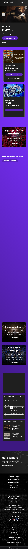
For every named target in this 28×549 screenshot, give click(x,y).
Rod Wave (8, 30)
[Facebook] (13, 502)
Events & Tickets (14, 477)
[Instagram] (11, 502)
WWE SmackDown (12, 104)
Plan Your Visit (14, 482)
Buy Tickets (14, 74)
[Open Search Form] (22, 3)
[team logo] (10, 520)
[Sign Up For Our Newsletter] (14, 137)
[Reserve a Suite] (14, 332)
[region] (14, 407)
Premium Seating (14, 479)
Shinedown (11, 68)
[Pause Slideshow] (26, 7)
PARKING (5, 42)
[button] (3, 14)
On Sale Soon (10, 38)
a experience (14, 542)
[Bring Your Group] (14, 355)
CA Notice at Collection (14, 537)
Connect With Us (14, 485)
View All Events (10, 161)
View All (21, 421)
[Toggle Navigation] (25, 3)
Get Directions (7, 465)
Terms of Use (14, 532)
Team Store (14, 488)
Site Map (14, 539)
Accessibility (14, 535)
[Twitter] (16, 502)
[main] (14, 228)
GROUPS (17, 114)
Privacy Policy (14, 534)
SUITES (10, 78)
